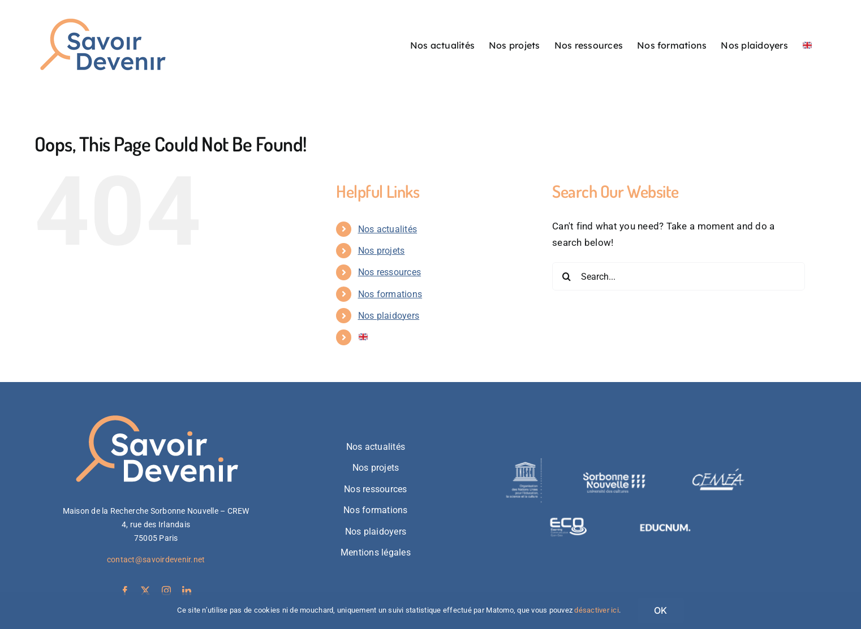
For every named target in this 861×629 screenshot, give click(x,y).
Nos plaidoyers (389, 315)
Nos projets (381, 250)
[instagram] (166, 590)
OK (660, 610)
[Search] (566, 276)
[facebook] (125, 590)
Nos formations (390, 294)
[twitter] (145, 590)
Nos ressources (389, 272)
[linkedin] (186, 590)
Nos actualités (387, 229)
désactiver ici (596, 610)
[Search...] (678, 276)
